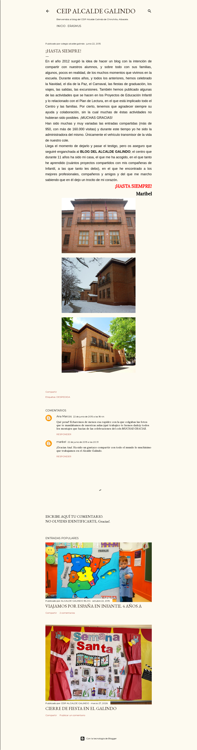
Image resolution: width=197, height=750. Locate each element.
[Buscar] (149, 10)
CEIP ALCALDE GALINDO (96, 11)
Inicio (61, 26)
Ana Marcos (64, 416)
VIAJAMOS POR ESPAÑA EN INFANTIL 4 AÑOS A (93, 606)
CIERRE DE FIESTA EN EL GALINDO (81, 708)
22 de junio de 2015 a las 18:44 (88, 416)
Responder (63, 434)
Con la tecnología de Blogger (98, 738)
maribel (61, 442)
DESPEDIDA (63, 397)
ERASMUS (74, 26)
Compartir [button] (51, 391)
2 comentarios (67, 612)
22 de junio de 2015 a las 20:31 (83, 442)
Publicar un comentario (72, 715)
